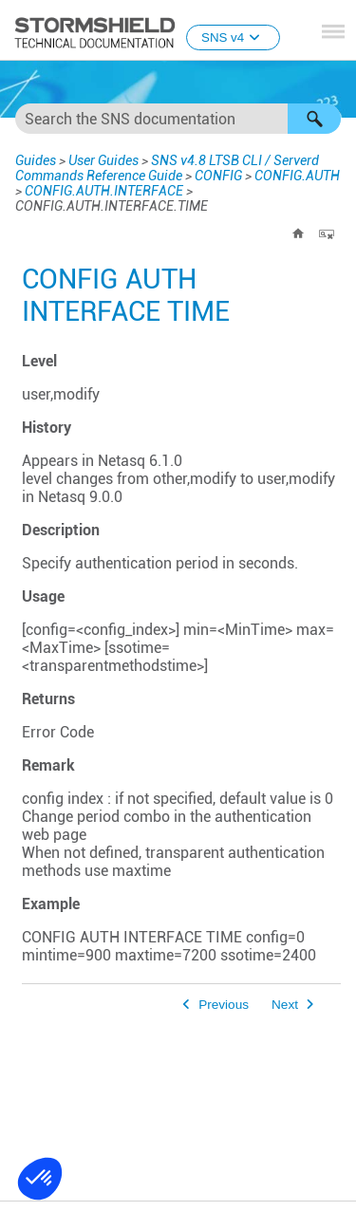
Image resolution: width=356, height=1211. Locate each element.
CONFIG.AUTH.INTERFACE (104, 190)
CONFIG (218, 175)
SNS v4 (233, 37)
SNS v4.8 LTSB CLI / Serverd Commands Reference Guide (167, 168)
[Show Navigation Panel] (333, 31)
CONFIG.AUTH (297, 175)
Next (285, 1004)
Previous (223, 1004)
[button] (314, 118)
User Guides (103, 160)
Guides (35, 160)
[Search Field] (178, 118)
